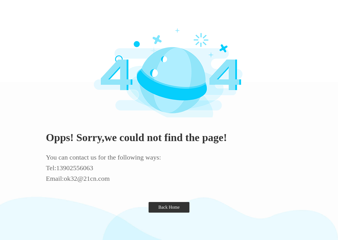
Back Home (169, 207)
